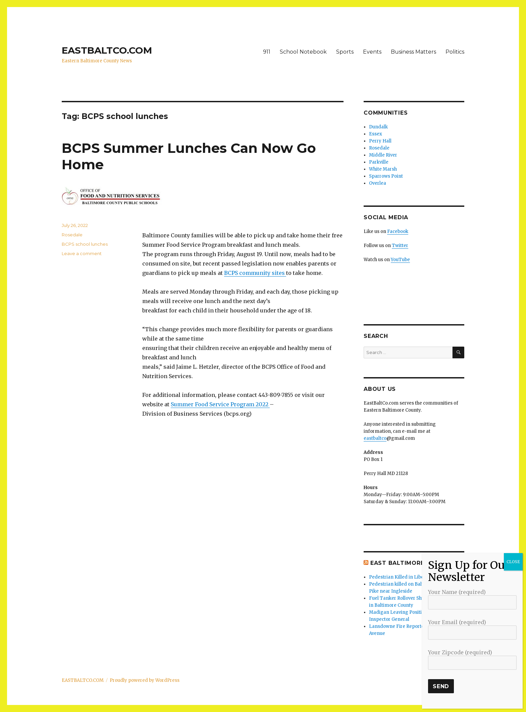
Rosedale (72, 234)
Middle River (383, 155)
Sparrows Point (386, 176)
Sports (345, 52)
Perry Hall (380, 141)
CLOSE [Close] (513, 561)
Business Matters (413, 52)
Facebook (397, 231)
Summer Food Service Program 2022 (220, 404)
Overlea (377, 183)
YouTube (400, 259)
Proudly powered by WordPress (144, 680)
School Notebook (303, 52)
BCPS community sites (255, 273)
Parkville (378, 162)
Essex (375, 134)
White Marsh (383, 169)
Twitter (400, 245)
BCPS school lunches (85, 244)
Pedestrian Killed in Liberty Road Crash (412, 577)
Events (372, 52)
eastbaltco (375, 438)
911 (266, 52)
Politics (454, 52)
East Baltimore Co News (413, 563)
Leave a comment (82, 253)
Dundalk (378, 127)
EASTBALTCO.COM (107, 50)
